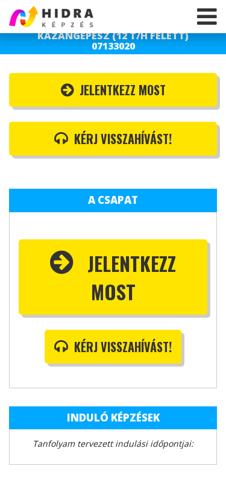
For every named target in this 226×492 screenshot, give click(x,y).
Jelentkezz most (113, 90)
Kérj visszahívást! (113, 139)
